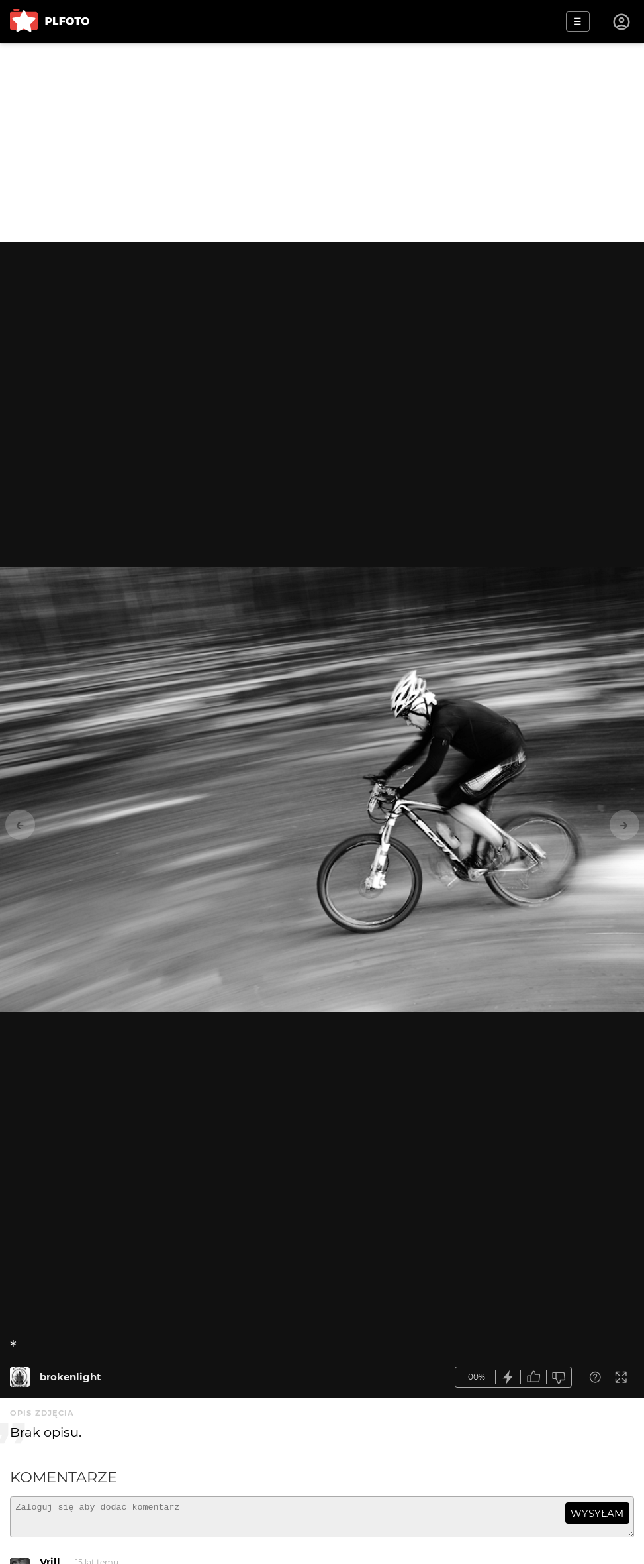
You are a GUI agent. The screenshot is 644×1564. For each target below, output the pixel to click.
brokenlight (70, 1376)
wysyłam (597, 1513)
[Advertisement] (322, 142)
